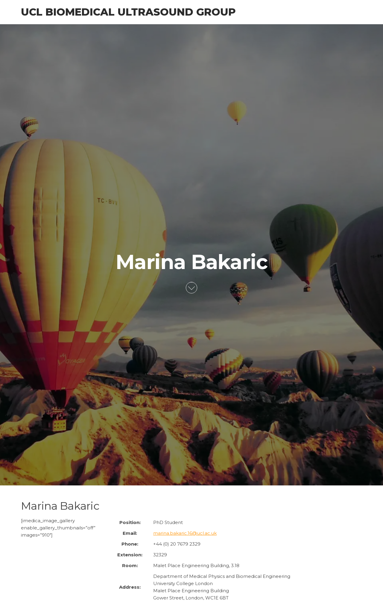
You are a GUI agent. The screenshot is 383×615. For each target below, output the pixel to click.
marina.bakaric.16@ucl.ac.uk (185, 533)
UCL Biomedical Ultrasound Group (128, 12)
